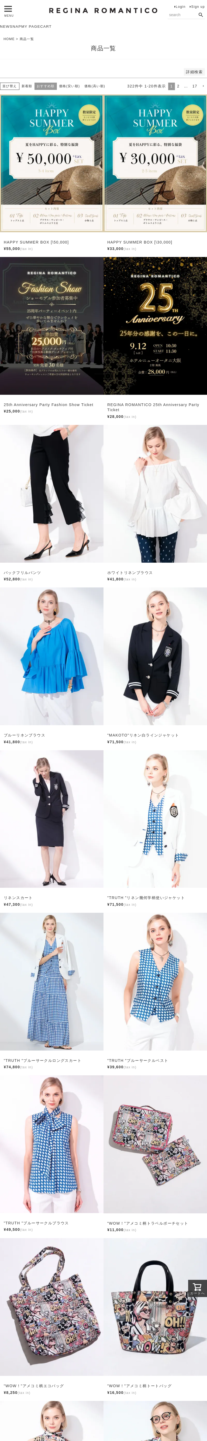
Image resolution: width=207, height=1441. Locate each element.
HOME (9, 39)
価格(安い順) (69, 86)
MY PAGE (31, 26)
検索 (200, 15)
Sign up (198, 7)
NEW (5, 26)
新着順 (27, 86)
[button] (203, 86)
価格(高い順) (94, 86)
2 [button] (178, 86)
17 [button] (194, 86)
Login (180, 7)
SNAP (16, 26)
